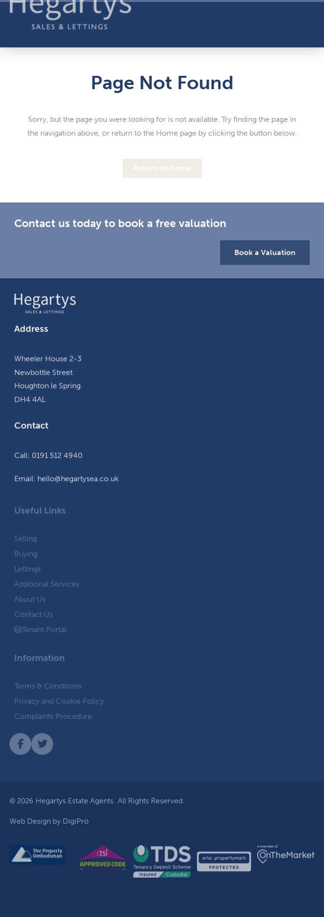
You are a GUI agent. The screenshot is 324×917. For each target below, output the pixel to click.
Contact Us (33, 616)
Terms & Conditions (48, 687)
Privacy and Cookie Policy (59, 702)
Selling (28, 540)
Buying (25, 555)
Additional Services (49, 586)
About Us (32, 601)
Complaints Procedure (53, 718)
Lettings (30, 571)
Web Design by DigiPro (49, 823)
